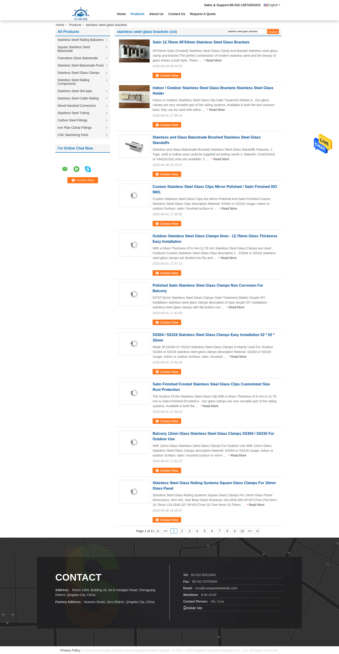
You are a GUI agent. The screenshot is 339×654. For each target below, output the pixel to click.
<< (165, 531)
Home (121, 14)
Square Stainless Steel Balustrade (74, 49)
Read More (214, 60)
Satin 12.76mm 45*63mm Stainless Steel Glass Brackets (201, 42)
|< (158, 531)
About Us (156, 14)
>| (257, 531)
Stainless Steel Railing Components (73, 81)
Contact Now (169, 75)
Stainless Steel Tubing (73, 113)
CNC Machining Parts (73, 135)
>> (250, 531)
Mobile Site (192, 608)
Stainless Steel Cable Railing (78, 98)
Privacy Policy (70, 650)
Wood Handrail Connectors (77, 105)
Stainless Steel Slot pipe (75, 91)
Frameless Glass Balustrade (78, 58)
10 (242, 531)
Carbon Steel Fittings (72, 120)
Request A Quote (203, 14)
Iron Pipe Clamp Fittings (75, 127)
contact (78, 577)
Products (138, 14)
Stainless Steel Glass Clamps (79, 73)
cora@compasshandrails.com (216, 588)
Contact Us (176, 14)
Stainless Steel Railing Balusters (81, 40)
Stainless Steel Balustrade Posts (81, 65)
